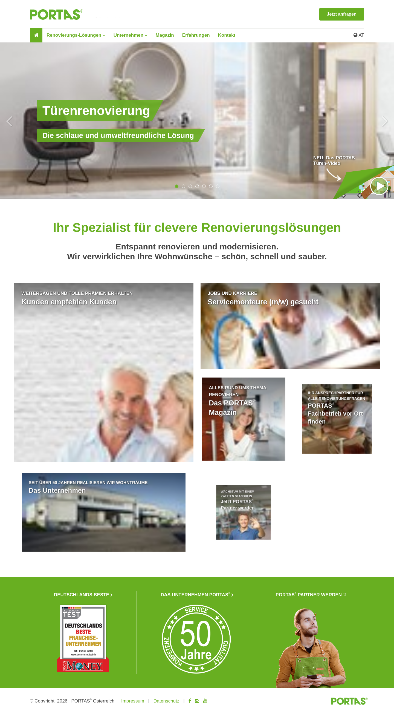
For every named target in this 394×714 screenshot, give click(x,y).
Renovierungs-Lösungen (74, 35)
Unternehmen (129, 35)
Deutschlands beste (81, 594)
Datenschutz (166, 701)
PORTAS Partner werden (309, 595)
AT (359, 35)
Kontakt (226, 35)
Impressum (132, 701)
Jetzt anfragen (342, 14)
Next (385, 121)
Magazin (165, 35)
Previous (9, 121)
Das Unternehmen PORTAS (195, 595)
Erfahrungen (196, 35)
